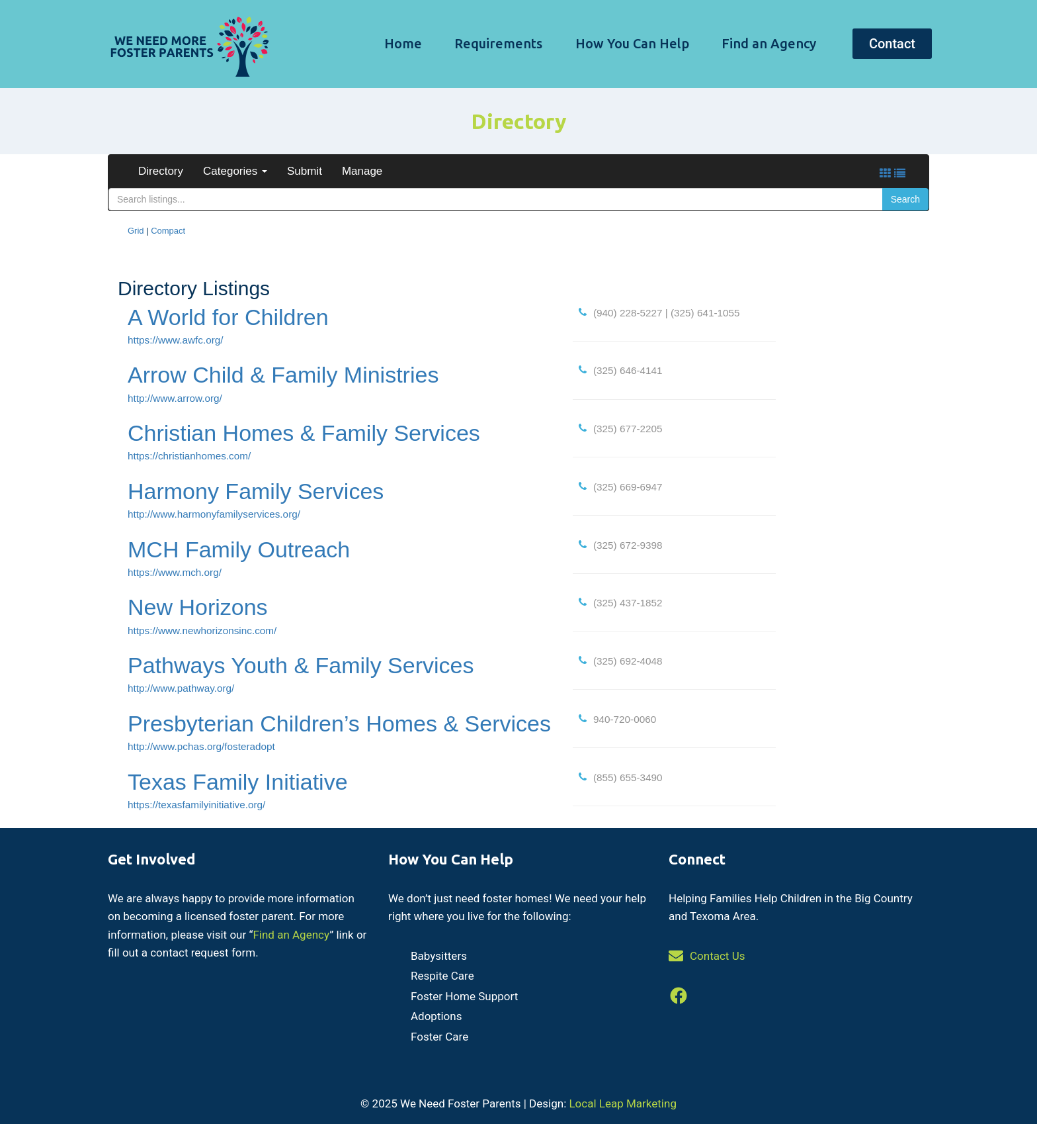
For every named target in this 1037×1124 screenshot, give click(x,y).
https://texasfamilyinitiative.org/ (196, 804)
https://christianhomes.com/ (189, 455)
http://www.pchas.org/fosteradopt (201, 746)
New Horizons (198, 607)
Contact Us (717, 955)
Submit (304, 171)
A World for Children (228, 317)
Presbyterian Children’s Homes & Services (339, 723)
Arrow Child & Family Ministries (283, 374)
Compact (168, 231)
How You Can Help (632, 43)
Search (905, 199)
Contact (892, 44)
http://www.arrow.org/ (175, 398)
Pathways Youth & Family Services (301, 665)
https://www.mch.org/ (175, 572)
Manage (362, 171)
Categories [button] (235, 171)
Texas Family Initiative (238, 781)
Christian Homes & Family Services (304, 432)
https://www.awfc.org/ (176, 340)
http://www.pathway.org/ (181, 688)
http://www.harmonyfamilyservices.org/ (214, 514)
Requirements (498, 43)
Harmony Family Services (256, 491)
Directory (160, 171)
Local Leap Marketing (622, 1103)
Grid (136, 231)
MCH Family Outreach (239, 549)
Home (403, 43)
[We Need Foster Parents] (187, 44)
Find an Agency (769, 43)
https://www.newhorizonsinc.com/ (202, 630)
